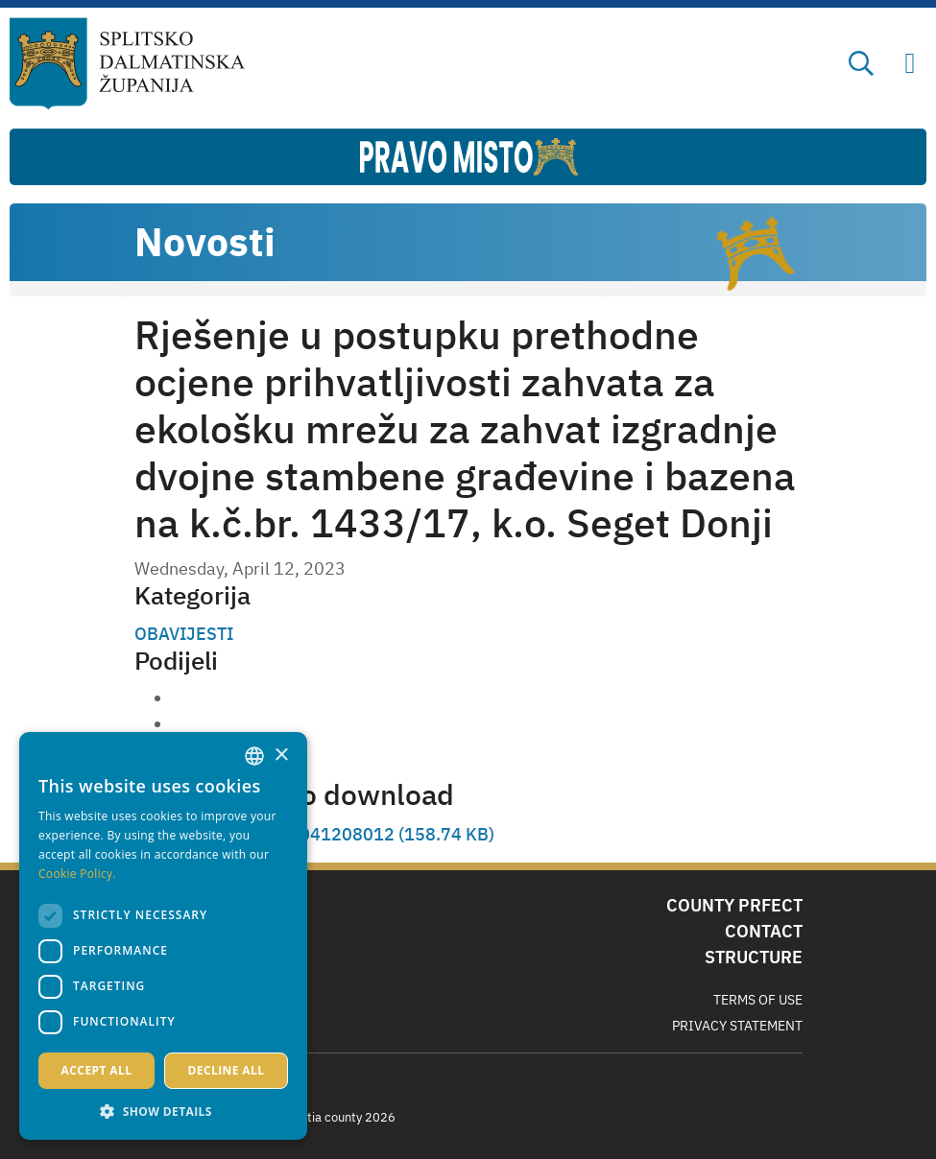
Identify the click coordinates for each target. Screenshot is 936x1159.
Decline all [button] (226, 1070)
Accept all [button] (96, 1070)
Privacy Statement (737, 1025)
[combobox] (254, 756)
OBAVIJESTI (183, 634)
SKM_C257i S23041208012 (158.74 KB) (333, 834)
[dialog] (163, 936)
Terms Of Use (758, 999)
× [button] (281, 755)
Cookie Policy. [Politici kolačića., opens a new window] (77, 873)
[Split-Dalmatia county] (127, 63)
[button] (163, 1111)
